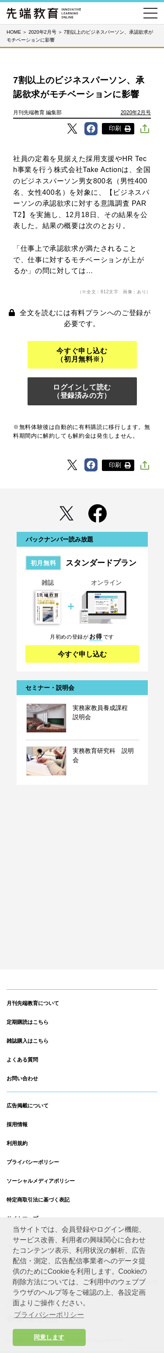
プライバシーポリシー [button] (49, 1314)
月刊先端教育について (33, 1003)
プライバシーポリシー (33, 1162)
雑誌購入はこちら (28, 1041)
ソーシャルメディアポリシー (41, 1181)
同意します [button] (49, 1337)
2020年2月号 (136, 112)
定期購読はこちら (28, 1022)
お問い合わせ (22, 1078)
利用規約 (17, 1143)
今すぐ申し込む (82, 654)
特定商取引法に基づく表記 (38, 1200)
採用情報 (17, 1124)
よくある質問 (22, 1060)
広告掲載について (28, 1106)
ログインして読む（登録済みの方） (82, 391)
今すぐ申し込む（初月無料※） (81, 355)
